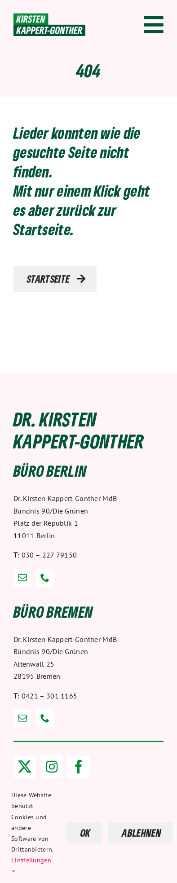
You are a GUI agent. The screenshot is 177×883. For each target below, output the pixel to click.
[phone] (45, 578)
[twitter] (24, 767)
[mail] (22, 578)
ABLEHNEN (141, 832)
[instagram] (51, 767)
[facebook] (78, 767)
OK (85, 832)
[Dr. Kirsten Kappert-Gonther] (49, 18)
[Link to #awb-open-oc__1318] (154, 24)
